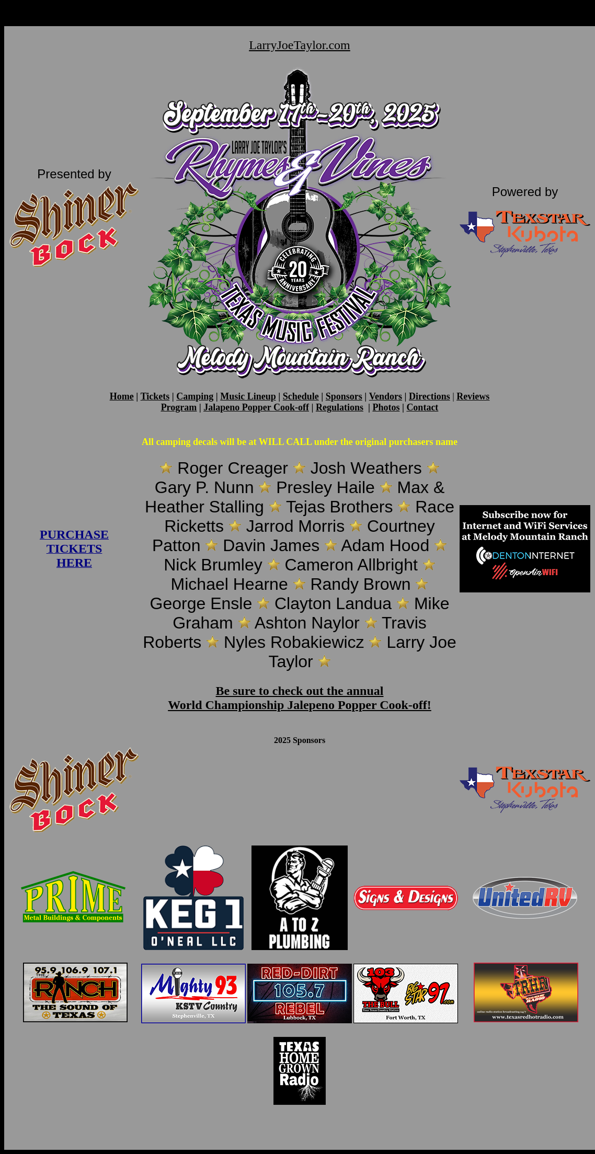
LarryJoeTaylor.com (299, 45)
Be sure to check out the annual (300, 691)
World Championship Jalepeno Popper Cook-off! (299, 705)
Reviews (472, 396)
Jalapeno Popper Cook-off (256, 407)
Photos (385, 407)
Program (179, 407)
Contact (422, 407)
